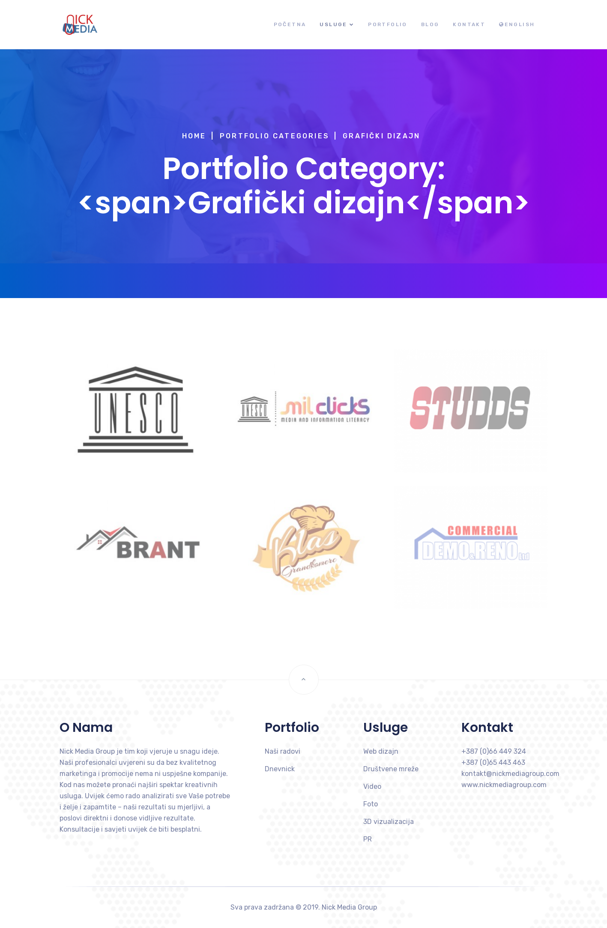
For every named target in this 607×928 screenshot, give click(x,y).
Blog (430, 24)
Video (372, 786)
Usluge (333, 24)
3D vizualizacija (388, 822)
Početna (290, 24)
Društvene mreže (391, 769)
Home (194, 136)
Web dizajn (380, 751)
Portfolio (387, 24)
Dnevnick (280, 769)
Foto (370, 804)
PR (367, 839)
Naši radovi (282, 751)
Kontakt (469, 24)
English (517, 24)
